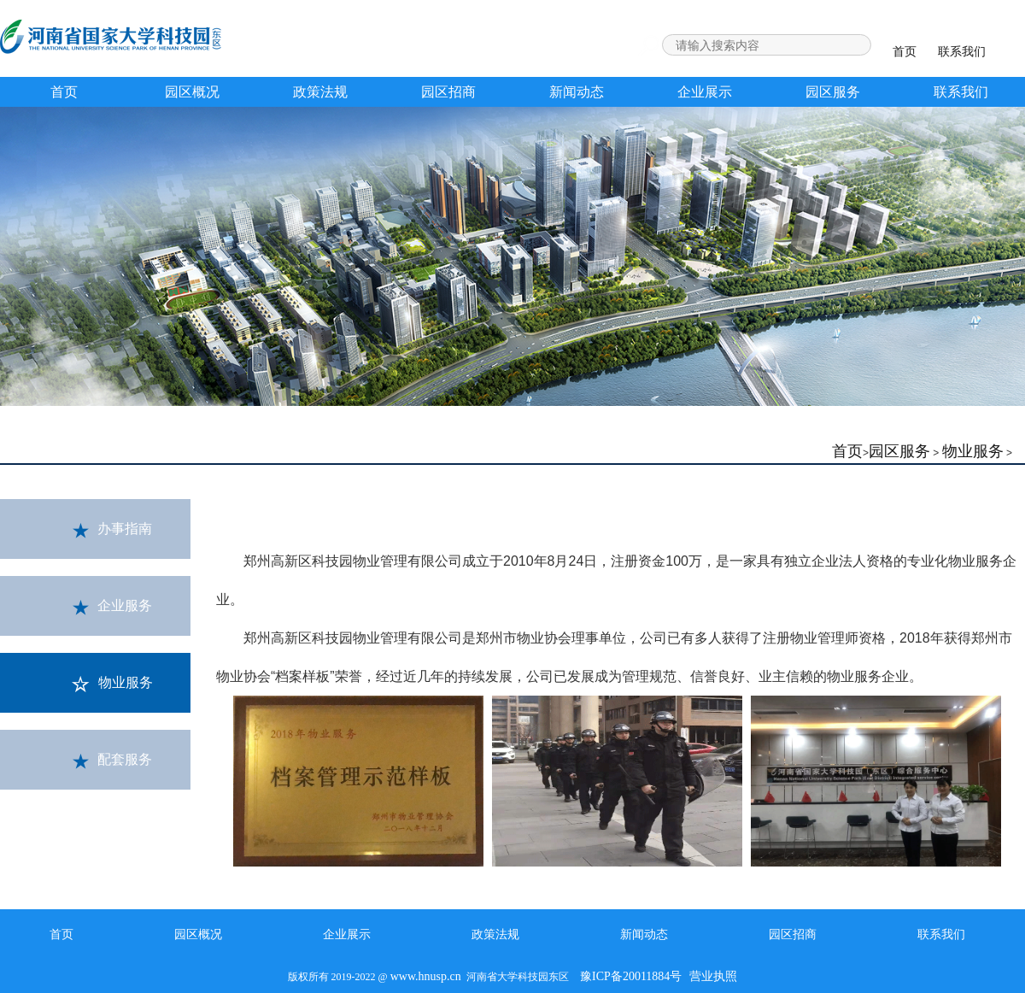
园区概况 (192, 92)
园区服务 (832, 92)
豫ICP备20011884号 (631, 976)
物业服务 (973, 451)
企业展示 (704, 92)
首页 (905, 51)
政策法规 (320, 92)
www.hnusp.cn (425, 976)
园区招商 (448, 92)
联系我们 (962, 51)
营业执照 (713, 976)
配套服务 (112, 760)
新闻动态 (576, 92)
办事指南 (112, 529)
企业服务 (112, 606)
